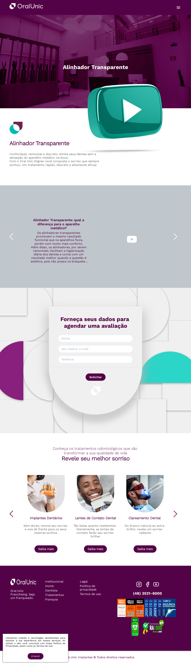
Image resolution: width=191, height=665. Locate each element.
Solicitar (95, 377)
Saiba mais (46, 549)
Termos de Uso (44, 646)
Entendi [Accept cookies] (35, 656)
